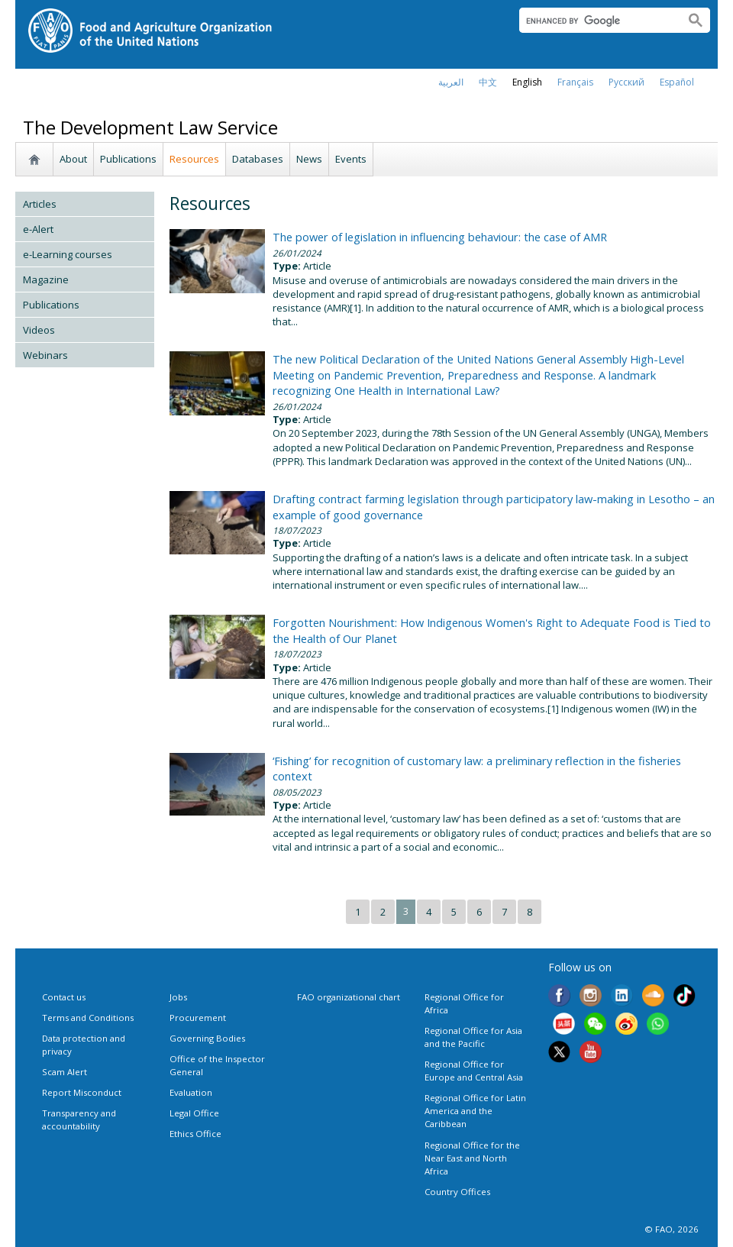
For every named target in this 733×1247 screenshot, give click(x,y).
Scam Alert (64, 1071)
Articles (40, 204)
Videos (39, 330)
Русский (626, 82)
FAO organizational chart (348, 997)
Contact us (64, 997)
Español (677, 82)
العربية (450, 82)
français (575, 82)
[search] (596, 20)
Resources (194, 159)
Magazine (46, 279)
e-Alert (38, 229)
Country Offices (457, 1191)
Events (350, 159)
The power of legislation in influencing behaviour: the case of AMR (440, 236)
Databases (257, 159)
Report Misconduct (81, 1092)
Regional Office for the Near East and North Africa (472, 1158)
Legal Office (194, 1113)
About (73, 159)
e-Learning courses (67, 254)
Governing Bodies (207, 1038)
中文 (488, 82)
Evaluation (191, 1092)
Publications (128, 159)
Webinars (45, 355)
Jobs (178, 997)
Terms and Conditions (88, 1017)
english (527, 82)
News (309, 159)
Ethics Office (195, 1133)
